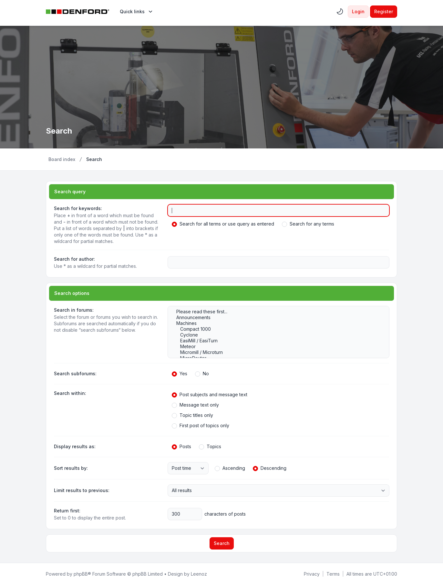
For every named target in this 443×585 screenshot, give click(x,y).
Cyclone (275, 335)
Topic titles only (192, 415)
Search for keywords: (78, 208)
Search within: (70, 393)
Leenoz (199, 574)
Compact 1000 (275, 329)
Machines (275, 323)
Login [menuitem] (358, 11)
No (202, 374)
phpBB (81, 574)
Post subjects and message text (209, 395)
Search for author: (74, 259)
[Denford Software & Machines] (77, 11)
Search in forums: (74, 310)
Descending (269, 468)
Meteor (275, 346)
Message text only (195, 405)
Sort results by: (71, 468)
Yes (179, 374)
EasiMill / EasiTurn (275, 341)
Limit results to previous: (81, 490)
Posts (181, 446)
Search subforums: (75, 373)
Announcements (275, 317)
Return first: (67, 510)
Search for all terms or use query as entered (223, 224)
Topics (210, 446)
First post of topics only (200, 426)
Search (222, 543)
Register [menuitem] (383, 11)
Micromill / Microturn (275, 352)
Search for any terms (308, 224)
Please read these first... (275, 312)
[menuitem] (137, 11)
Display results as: (75, 446)
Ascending (230, 468)
